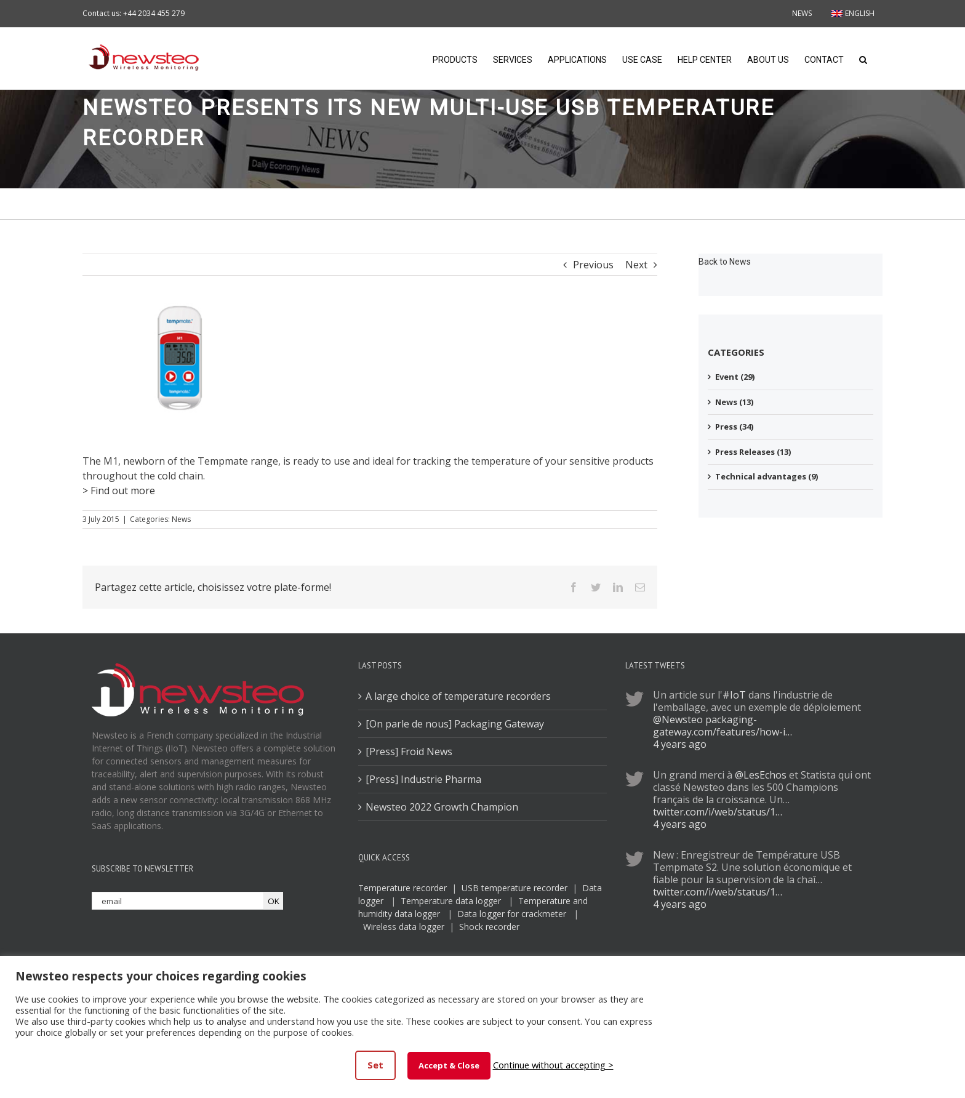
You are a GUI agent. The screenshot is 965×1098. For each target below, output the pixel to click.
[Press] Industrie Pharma (423, 779)
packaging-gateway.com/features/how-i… (722, 726)
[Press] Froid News (409, 751)
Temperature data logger (451, 901)
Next (636, 264)
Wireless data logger (403, 926)
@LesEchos (761, 775)
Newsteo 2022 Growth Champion (442, 807)
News (181, 519)
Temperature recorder (402, 888)
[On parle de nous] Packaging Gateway (455, 724)
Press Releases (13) (753, 451)
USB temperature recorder (514, 888)
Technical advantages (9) (766, 476)
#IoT (734, 695)
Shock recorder (489, 926)
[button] (863, 58)
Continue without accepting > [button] (553, 1065)
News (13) (734, 401)
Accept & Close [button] (448, 1065)
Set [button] (375, 1065)
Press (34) (734, 426)
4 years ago (680, 744)
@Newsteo (678, 719)
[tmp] (180, 364)
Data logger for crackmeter (511, 914)
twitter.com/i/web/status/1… (717, 812)
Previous (593, 264)
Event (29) (735, 376)
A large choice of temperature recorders (458, 696)
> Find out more (118, 490)
